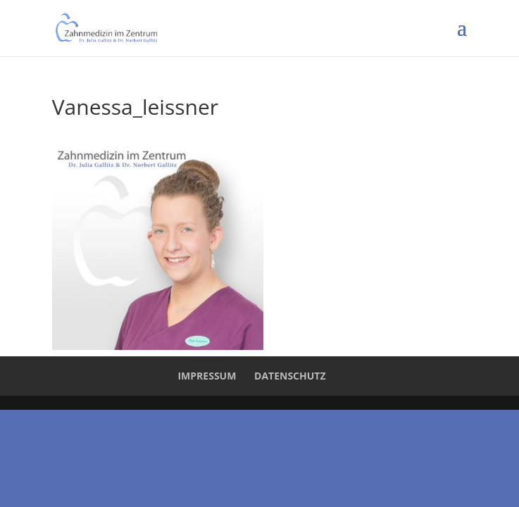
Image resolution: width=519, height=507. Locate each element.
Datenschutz (290, 375)
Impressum (206, 375)
